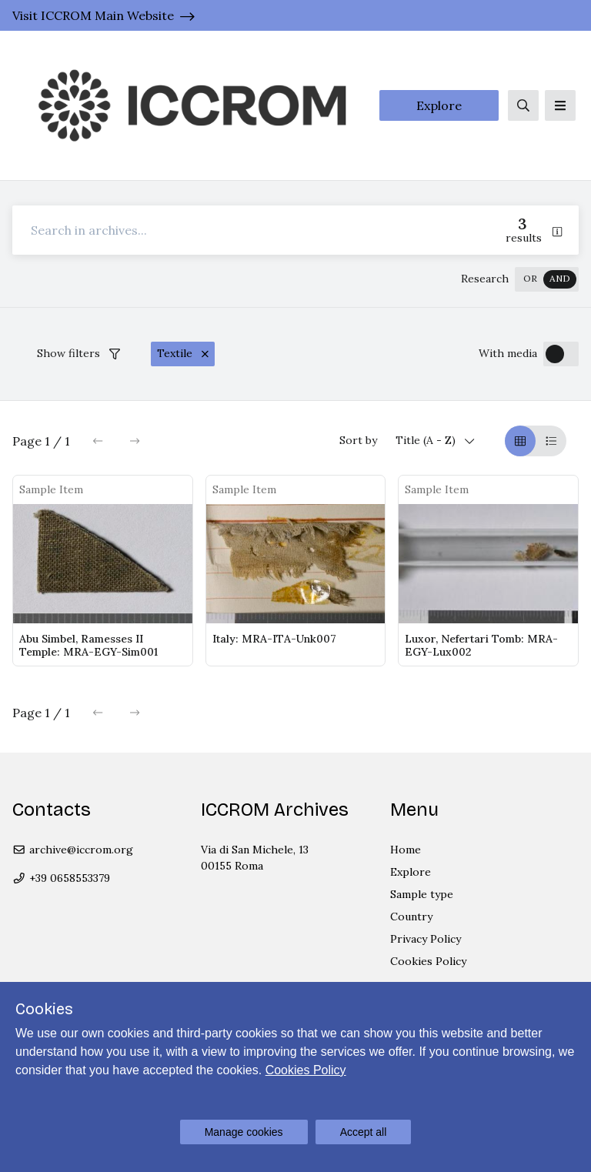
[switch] (547, 279)
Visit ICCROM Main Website (93, 15)
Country (411, 916)
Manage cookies (244, 1132)
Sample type (421, 894)
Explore (439, 105)
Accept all (363, 1132)
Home (405, 849)
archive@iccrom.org (72, 849)
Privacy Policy (425, 939)
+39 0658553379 (61, 878)
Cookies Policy (428, 961)
